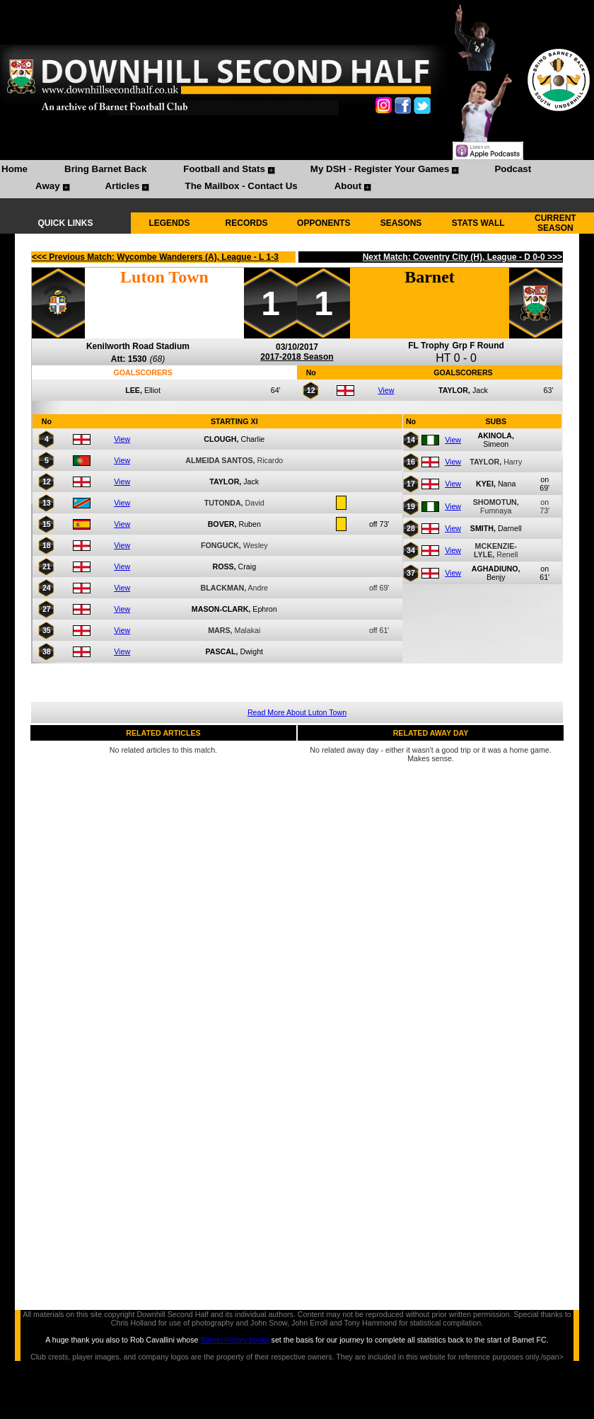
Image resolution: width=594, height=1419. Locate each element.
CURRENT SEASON (555, 223)
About (348, 186)
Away (47, 186)
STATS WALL (478, 223)
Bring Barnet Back (105, 169)
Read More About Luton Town (297, 712)
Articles (122, 186)
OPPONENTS (323, 223)
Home (14, 169)
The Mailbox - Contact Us (241, 186)
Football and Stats (224, 169)
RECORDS (247, 223)
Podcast (512, 169)
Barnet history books (234, 1339)
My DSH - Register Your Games (380, 169)
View (386, 390)
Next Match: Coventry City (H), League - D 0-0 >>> (462, 257)
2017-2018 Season (296, 357)
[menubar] (297, 179)
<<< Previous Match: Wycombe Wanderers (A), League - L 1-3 (155, 257)
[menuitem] (14, 170)
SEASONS (401, 223)
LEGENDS (169, 223)
